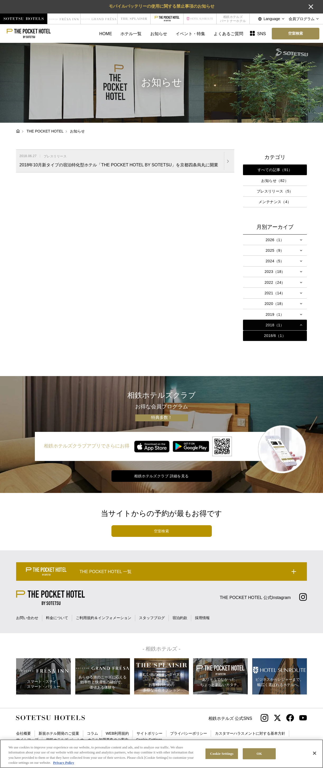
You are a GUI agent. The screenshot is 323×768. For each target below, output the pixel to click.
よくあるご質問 (228, 33)
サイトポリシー (149, 733)
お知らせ (158, 33)
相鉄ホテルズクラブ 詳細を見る (161, 476)
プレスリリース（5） (275, 191)
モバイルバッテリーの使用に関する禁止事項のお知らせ (161, 6)
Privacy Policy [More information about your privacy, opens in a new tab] (63, 763)
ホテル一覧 (131, 33)
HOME (105, 33)
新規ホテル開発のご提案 (59, 733)
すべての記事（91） (275, 170)
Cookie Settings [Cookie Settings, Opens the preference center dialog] (221, 754)
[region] (161, 753)
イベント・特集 (190, 33)
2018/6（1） (275, 335)
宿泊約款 (179, 618)
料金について (57, 618)
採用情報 (202, 618)
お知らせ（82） (274, 181)
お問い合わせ (27, 618)
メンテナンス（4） (275, 202)
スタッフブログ (152, 618)
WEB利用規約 (117, 733)
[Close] (314, 753)
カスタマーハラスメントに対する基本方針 (250, 733)
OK (259, 754)
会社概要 (23, 733)
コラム (92, 733)
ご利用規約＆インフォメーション (103, 618)
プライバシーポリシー (188, 733)
